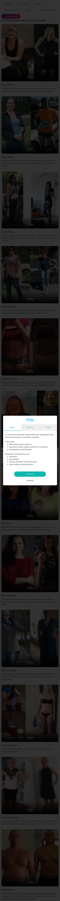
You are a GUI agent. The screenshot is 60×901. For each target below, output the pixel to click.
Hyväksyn (30, 474)
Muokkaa (29, 427)
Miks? (12, 427)
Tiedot (47, 427)
